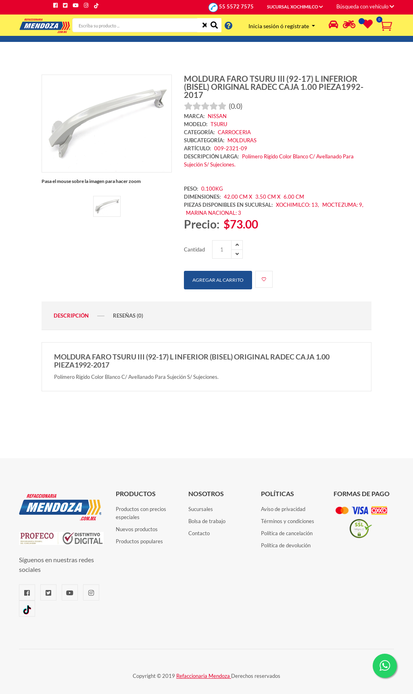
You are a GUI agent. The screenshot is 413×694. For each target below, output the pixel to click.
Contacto (199, 533)
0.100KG (212, 188)
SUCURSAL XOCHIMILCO (295, 7)
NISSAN (217, 116)
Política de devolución (286, 545)
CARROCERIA (234, 132)
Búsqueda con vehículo (365, 6)
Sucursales (200, 509)
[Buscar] (213, 25)
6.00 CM (294, 196)
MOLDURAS (242, 140)
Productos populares (139, 541)
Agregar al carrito (218, 280)
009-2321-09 (230, 148)
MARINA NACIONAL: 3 (213, 213)
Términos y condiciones (287, 521)
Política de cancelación (287, 533)
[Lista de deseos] (367, 26)
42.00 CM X (238, 196)
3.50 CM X (268, 196)
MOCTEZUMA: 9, (342, 205)
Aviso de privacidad (283, 509)
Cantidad (194, 249)
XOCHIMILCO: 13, (298, 205)
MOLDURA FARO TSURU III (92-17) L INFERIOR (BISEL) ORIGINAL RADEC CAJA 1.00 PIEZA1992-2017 (273, 87)
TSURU (219, 124)
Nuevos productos (137, 529)
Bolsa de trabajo (206, 521)
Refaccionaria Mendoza (203, 676)
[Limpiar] (204, 25)
